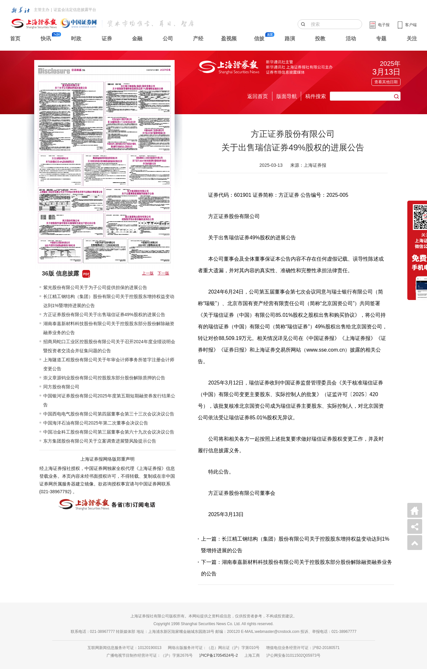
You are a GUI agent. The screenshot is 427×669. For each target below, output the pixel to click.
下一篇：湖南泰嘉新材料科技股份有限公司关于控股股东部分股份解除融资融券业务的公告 (296, 567)
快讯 (46, 38)
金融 (137, 38)
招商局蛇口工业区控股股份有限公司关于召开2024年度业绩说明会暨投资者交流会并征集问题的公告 (109, 346)
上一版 (148, 273)
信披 (259, 38)
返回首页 (257, 96)
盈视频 (229, 38)
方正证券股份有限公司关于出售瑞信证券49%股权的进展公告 (104, 314)
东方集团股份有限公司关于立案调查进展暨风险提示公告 (99, 441)
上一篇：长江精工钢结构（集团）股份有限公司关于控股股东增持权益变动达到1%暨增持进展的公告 (295, 544)
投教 (320, 38)
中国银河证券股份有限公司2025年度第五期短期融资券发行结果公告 (109, 400)
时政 (76, 38)
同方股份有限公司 (61, 386)
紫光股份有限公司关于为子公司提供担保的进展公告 (95, 287)
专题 (381, 38)
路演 (290, 38)
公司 (168, 38)
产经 (198, 38)
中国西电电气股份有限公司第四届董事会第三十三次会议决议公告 (108, 413)
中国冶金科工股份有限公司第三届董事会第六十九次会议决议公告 (108, 431)
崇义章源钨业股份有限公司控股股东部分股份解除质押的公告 (104, 377)
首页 (15, 38)
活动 (351, 38)
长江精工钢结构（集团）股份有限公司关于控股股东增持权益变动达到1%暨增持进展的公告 (108, 301)
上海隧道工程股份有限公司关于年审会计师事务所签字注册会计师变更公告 (108, 364)
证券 (107, 38)
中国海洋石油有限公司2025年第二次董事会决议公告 (95, 422)
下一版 (163, 273)
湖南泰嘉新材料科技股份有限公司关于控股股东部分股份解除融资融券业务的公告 (108, 328)
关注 (412, 38)
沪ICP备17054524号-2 (218, 655)
